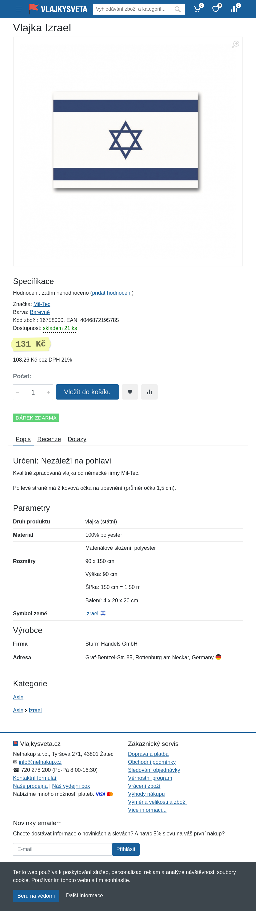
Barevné (40, 312)
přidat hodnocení (112, 293)
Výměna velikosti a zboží (157, 802)
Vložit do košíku (87, 392)
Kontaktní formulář (35, 778)
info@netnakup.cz (40, 762)
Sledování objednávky (154, 770)
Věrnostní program (150, 778)
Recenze (49, 439)
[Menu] (19, 9)
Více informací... (147, 810)
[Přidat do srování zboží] (149, 392)
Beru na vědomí (36, 896)
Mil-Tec (41, 304)
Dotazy (77, 439)
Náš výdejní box (71, 786)
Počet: (22, 376)
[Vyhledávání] (132, 9)
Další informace (84, 895)
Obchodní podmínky (152, 762)
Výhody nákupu (146, 794)
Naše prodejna (30, 786)
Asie (18, 697)
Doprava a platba (148, 754)
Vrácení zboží (144, 786)
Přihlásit (125, 849)
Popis (23, 439)
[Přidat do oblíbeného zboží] (130, 392)
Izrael (91, 613)
